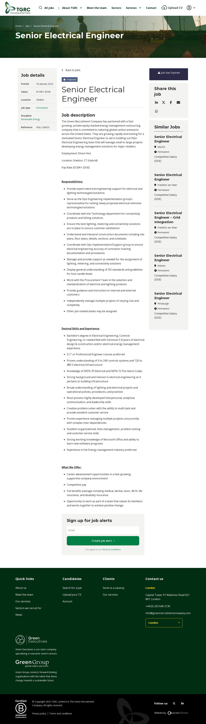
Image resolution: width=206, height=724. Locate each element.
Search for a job (72, 588)
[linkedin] (182, 703)
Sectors (116, 8)
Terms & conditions (111, 549)
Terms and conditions (60, 713)
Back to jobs (72, 70)
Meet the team (97, 8)
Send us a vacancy (113, 588)
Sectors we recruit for (28, 608)
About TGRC (70, 8)
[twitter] (174, 703)
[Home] (17, 8)
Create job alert (102, 541)
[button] (192, 8)
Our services (22, 601)
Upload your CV (72, 594)
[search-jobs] (46, 8)
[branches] (164, 622)
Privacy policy (39, 713)
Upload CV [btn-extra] (175, 8)
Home (18, 25)
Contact (151, 8)
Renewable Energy (30, 119)
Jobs (27, 25)
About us (20, 588)
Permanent (42, 107)
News (18, 614)
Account (67, 601)
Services (131, 8)
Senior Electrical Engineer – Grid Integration (168, 217)
